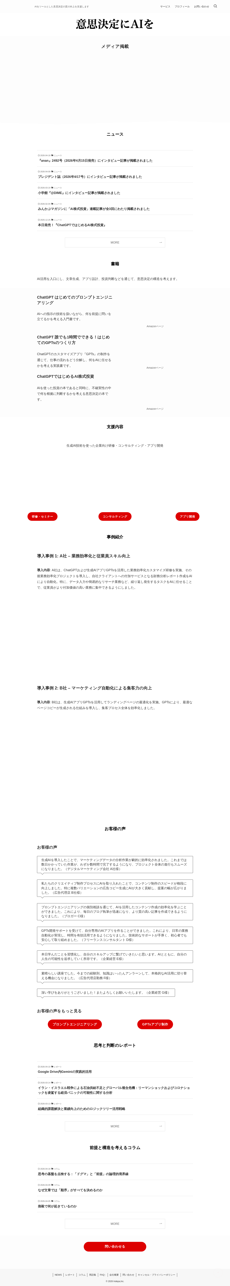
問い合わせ (128, 1274)
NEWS (58, 1274)
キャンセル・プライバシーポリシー (156, 1274)
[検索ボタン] (215, 6)
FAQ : (103, 1274)
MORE (115, 242)
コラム (82, 1274)
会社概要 (114, 1274)
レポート (70, 1274)
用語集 (92, 1274)
